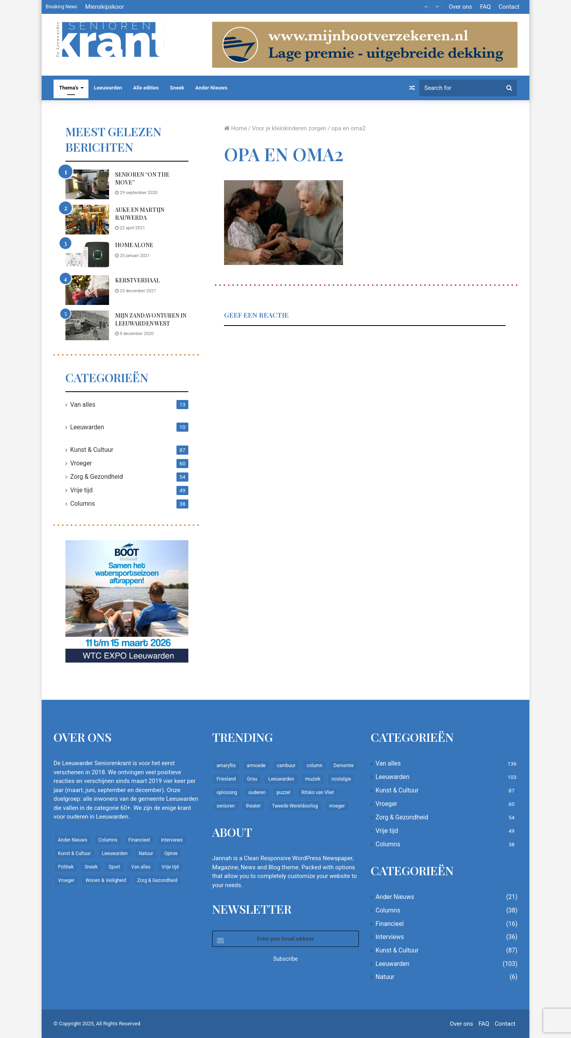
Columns (82, 503)
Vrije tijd (81, 490)
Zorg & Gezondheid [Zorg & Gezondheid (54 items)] (157, 880)
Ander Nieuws (211, 88)
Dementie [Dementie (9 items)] (343, 765)
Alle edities (146, 88)
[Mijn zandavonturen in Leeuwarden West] (87, 325)
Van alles (83, 404)
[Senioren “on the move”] (87, 184)
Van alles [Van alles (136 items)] (140, 867)
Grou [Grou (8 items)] (252, 779)
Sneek (177, 88)
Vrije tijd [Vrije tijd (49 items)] (169, 867)
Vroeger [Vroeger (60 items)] (66, 880)
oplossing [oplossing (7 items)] (227, 792)
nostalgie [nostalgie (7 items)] (341, 779)
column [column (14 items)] (314, 765)
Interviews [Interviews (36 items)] (172, 840)
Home (235, 128)
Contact (509, 6)
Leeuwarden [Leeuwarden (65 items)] (281, 779)
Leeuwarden (108, 88)
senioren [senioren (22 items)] (226, 806)
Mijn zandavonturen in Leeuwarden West (150, 319)
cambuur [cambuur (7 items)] (286, 765)
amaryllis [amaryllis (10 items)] (226, 765)
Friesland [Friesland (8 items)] (226, 779)
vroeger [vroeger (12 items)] (337, 806)
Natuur (385, 977)
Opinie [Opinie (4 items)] (171, 853)
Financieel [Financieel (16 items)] (139, 840)
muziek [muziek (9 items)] (312, 779)
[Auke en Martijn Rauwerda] (87, 219)
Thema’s (69, 88)
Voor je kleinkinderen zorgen (289, 128)
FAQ (485, 6)
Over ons (460, 6)
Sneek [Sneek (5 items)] (91, 867)
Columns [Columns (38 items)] (107, 840)
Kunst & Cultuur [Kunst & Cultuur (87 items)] (74, 853)
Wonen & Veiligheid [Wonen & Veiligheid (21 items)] (106, 880)
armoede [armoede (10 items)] (256, 765)
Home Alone (134, 245)
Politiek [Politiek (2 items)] (65, 867)
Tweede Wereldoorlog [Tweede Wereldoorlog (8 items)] (295, 806)
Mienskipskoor (104, 6)
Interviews (390, 937)
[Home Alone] (87, 255)
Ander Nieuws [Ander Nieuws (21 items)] (72, 840)
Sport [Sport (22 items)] (114, 867)
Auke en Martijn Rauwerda (139, 213)
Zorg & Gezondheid (96, 476)
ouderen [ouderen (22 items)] (257, 792)
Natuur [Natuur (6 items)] (146, 853)
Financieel (390, 924)
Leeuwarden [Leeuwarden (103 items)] (115, 853)
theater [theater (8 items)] (253, 806)
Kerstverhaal (137, 280)
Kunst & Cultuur (91, 449)
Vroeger (81, 463)
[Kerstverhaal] (87, 290)
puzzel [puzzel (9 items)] (283, 792)
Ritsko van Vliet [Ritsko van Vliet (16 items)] (317, 792)
